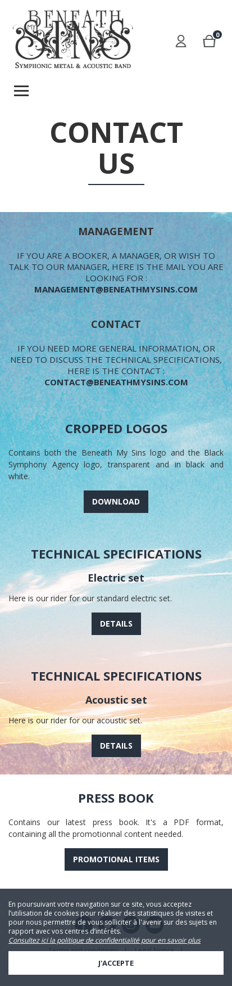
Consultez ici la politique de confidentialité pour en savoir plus (104, 940)
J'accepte (116, 963)
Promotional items (116, 859)
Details (116, 623)
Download (116, 501)
